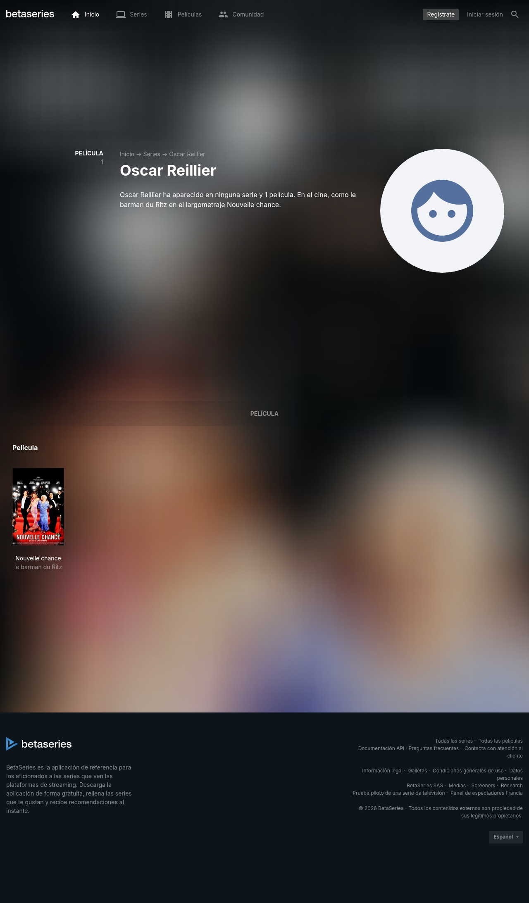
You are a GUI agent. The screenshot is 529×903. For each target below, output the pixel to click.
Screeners (484, 785)
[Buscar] (515, 14)
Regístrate (441, 14)
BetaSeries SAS (425, 785)
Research (512, 785)
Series (151, 153)
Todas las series (454, 741)
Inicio (127, 153)
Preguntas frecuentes (434, 748)
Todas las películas (501, 741)
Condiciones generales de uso (468, 770)
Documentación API (381, 748)
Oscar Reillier (187, 153)
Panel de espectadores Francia (486, 793)
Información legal (382, 770)
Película (264, 413)
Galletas (417, 770)
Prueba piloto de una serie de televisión (399, 793)
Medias (457, 785)
